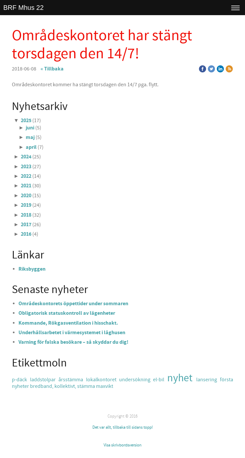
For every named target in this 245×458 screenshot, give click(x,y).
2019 (26, 205)
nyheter (21, 386)
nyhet (181, 378)
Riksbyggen (32, 269)
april (31, 147)
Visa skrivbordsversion (122, 445)
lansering (208, 379)
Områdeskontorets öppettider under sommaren (73, 303)
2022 (26, 176)
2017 (26, 224)
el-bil (160, 379)
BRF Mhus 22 (23, 7)
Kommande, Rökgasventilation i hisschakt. (68, 323)
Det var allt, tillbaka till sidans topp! (122, 427)
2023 (26, 166)
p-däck (21, 379)
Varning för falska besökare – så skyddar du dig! (73, 342)
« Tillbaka (52, 68)
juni (30, 127)
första (226, 379)
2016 (26, 234)
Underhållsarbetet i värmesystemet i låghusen (71, 332)
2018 (26, 215)
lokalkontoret (102, 379)
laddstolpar (44, 379)
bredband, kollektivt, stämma (63, 386)
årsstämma (72, 379)
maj (30, 137)
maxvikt (104, 386)
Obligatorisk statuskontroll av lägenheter (66, 313)
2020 (26, 195)
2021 (26, 185)
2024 (26, 156)
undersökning (136, 379)
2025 (26, 120)
